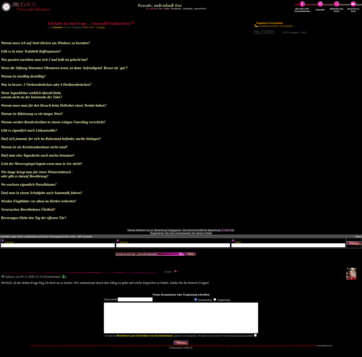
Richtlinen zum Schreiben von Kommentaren (145, 341)
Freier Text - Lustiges (94, 27)
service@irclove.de (324, 351)
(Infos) (358, 236)
